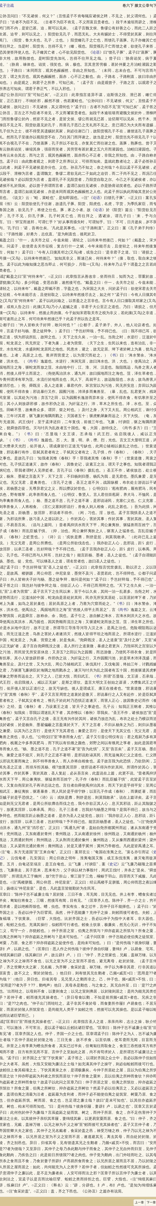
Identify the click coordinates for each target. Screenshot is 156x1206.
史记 (113, 864)
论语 (96, 52)
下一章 (151, 1202)
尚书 (33, 361)
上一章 (139, 1202)
